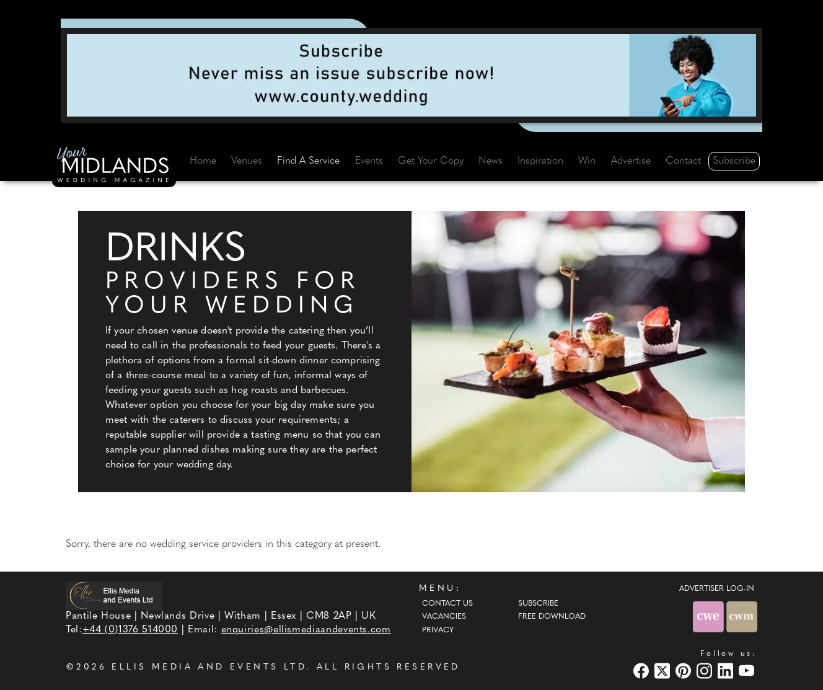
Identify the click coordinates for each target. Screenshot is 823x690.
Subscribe (734, 161)
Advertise (631, 161)
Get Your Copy (431, 161)
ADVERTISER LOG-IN (716, 589)
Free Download (552, 617)
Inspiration (540, 161)
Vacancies (444, 617)
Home (203, 161)
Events (369, 161)
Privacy (438, 630)
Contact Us (447, 604)
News (490, 161)
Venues (246, 161)
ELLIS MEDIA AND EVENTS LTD (209, 667)
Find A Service (308, 161)
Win (587, 161)
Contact (683, 161)
